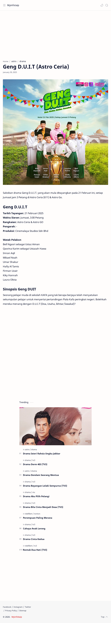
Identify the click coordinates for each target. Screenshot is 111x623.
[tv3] (33, 460)
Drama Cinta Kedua (33, 539)
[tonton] (37, 513)
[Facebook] (7, 606)
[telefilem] (29, 513)
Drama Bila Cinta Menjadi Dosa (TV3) (43, 507)
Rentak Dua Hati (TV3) (35, 549)
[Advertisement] (55, 33)
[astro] (28, 449)
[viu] (33, 492)
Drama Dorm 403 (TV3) (35, 464)
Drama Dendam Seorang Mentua (41, 475)
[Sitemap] (22, 610)
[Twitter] (28, 606)
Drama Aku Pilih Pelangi (36, 496)
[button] (102, 5)
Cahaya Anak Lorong (34, 528)
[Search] (106, 5)
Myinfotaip (13, 5)
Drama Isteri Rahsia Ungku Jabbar (41, 453)
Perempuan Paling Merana (37, 517)
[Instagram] (18, 606)
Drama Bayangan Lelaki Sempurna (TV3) (45, 485)
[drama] (34, 449)
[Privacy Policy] (11, 610)
